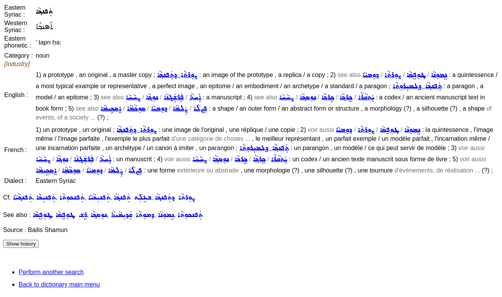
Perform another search (51, 272)
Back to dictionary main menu (59, 284)
